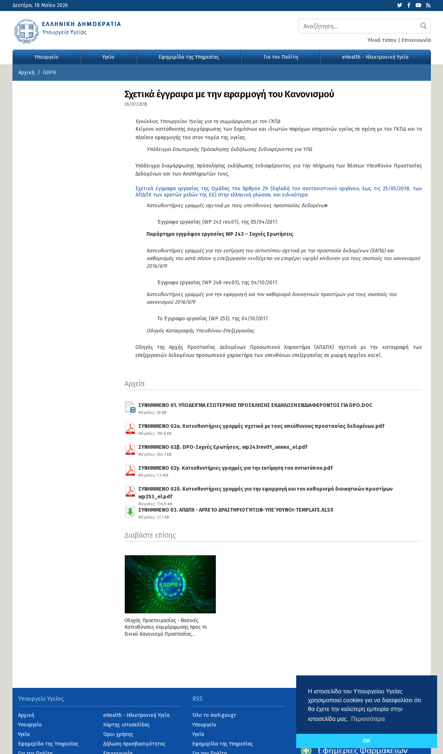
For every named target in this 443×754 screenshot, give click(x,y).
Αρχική (26, 72)
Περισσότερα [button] (368, 719)
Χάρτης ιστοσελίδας (126, 725)
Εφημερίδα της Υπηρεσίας (189, 57)
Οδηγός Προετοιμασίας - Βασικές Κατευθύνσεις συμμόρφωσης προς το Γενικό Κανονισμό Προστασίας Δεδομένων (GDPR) (165, 630)
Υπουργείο (46, 57)
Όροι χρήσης (118, 734)
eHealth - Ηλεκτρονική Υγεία (375, 57)
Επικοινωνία (416, 40)
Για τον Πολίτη (281, 57)
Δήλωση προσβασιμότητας (134, 744)
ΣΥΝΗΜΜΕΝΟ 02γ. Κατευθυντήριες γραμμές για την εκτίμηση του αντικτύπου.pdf (235, 470)
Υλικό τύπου (382, 40)
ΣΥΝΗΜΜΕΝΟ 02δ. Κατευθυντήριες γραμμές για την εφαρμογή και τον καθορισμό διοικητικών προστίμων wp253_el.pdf (275, 491)
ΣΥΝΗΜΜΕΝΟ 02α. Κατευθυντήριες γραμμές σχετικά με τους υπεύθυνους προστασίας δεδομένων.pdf (261, 428)
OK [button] (367, 741)
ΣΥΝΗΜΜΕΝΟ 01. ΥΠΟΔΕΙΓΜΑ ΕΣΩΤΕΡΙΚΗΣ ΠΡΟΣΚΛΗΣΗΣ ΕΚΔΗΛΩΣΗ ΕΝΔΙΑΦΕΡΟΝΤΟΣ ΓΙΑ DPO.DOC (255, 407)
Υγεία (108, 57)
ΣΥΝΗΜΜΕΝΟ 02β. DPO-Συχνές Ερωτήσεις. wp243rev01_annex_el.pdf (222, 449)
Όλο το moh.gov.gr (214, 715)
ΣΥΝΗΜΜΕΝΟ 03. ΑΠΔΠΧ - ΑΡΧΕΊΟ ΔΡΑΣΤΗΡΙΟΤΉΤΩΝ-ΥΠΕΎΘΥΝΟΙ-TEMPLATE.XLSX (235, 512)
